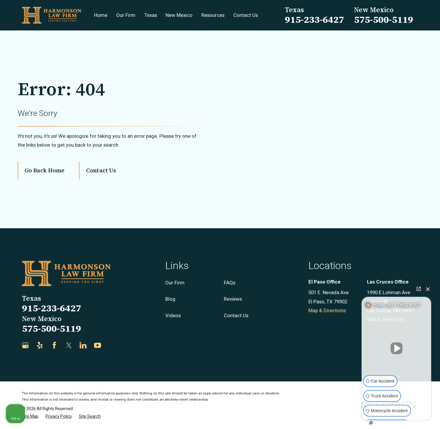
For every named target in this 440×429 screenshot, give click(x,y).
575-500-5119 (383, 19)
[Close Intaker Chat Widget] (428, 289)
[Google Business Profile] (25, 345)
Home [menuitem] (100, 15)
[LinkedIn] (83, 345)
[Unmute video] (396, 348)
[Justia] (112, 345)
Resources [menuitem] (212, 15)
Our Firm (175, 283)
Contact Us (101, 170)
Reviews (233, 299)
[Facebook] (54, 345)
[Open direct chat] (419, 289)
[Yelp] (39, 345)
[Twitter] (68, 345)
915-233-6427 (314, 19)
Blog (170, 299)
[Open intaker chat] (371, 422)
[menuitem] (30, 416)
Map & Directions (327, 310)
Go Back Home (44, 170)
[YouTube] (97, 345)
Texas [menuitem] (150, 15)
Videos (173, 315)
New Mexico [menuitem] (179, 15)
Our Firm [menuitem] (125, 15)
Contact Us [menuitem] (245, 15)
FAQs (229, 283)
